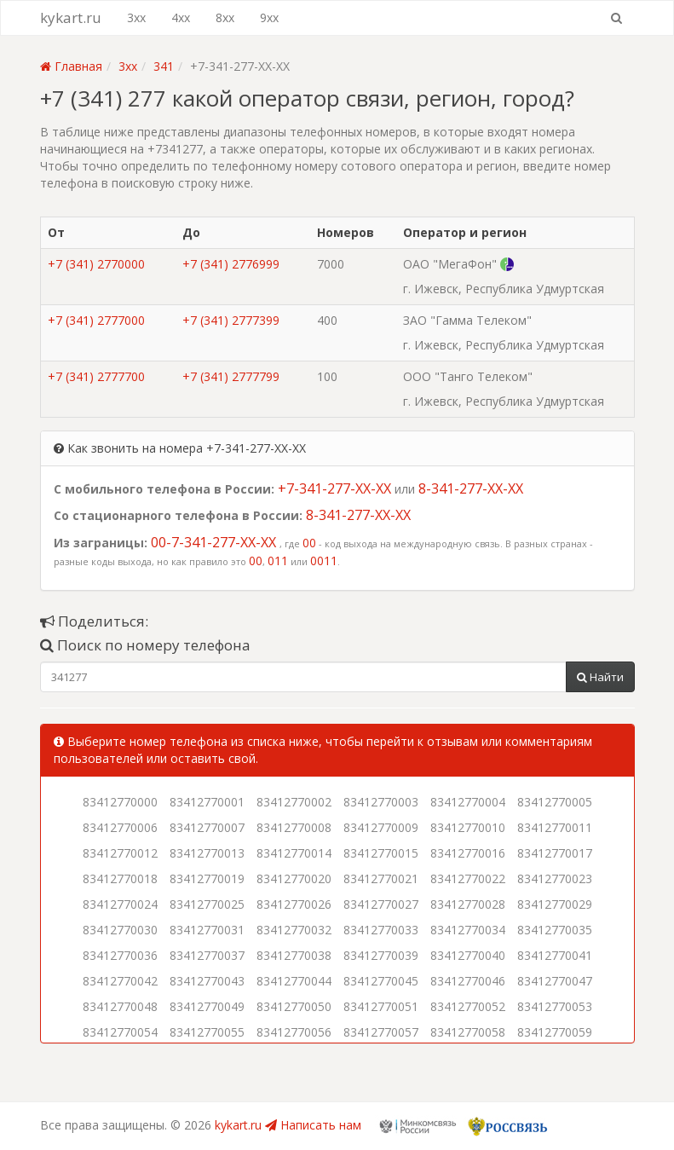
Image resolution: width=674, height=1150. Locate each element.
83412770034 (467, 930)
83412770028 (467, 904)
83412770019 (207, 878)
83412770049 (207, 1006)
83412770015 (380, 853)
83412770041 (554, 955)
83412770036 (120, 955)
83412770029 (554, 904)
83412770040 (467, 955)
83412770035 (554, 930)
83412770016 (467, 853)
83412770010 (467, 827)
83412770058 (467, 1032)
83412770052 (467, 1006)
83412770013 (207, 853)
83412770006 (120, 827)
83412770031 (207, 930)
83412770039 (380, 955)
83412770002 (293, 802)
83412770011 (554, 827)
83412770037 (207, 955)
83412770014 (293, 853)
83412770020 (293, 878)
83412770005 (554, 802)
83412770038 (293, 955)
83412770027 (380, 904)
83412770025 (207, 904)
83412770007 (207, 827)
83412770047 (554, 981)
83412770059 (554, 1032)
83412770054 (120, 1032)
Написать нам (313, 1125)
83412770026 (293, 904)
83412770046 (467, 981)
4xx (180, 17)
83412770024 (120, 904)
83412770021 (380, 878)
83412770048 (120, 1006)
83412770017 (554, 853)
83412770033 (380, 930)
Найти (600, 677)
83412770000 (120, 802)
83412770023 (554, 878)
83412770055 (207, 1032)
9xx (269, 17)
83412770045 (380, 981)
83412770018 (120, 878)
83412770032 (293, 930)
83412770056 (293, 1032)
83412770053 (554, 1006)
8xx (225, 17)
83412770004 (467, 802)
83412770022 (467, 878)
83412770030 (120, 930)
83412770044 (293, 981)
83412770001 (207, 802)
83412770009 (380, 827)
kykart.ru (70, 17)
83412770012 (120, 853)
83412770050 (293, 1006)
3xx (136, 17)
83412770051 (380, 1006)
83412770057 (380, 1032)
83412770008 (293, 827)
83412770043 (207, 981)
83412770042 (120, 981)
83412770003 (380, 802)
